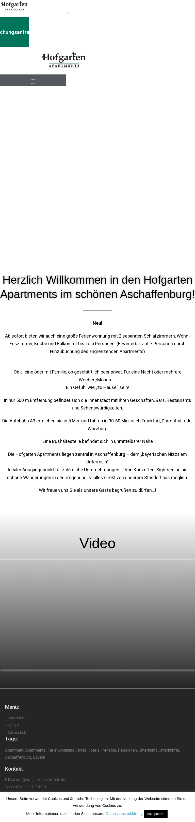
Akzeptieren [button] (156, 814)
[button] (68, 13)
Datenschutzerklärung (124, 813)
